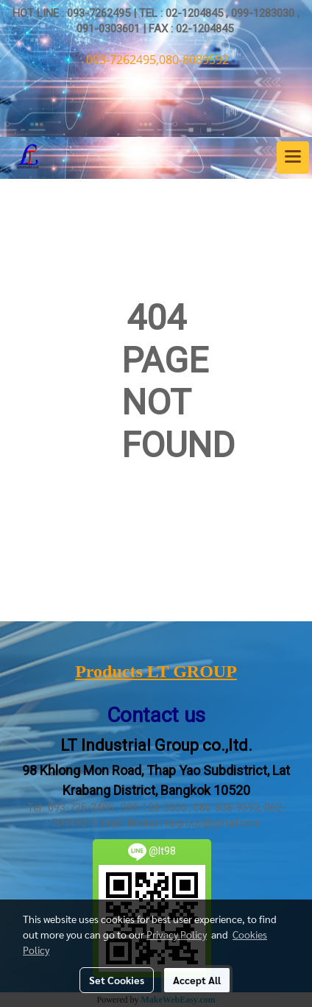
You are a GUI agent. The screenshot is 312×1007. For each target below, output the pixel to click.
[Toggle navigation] (293, 157)
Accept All (197, 979)
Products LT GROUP (156, 671)
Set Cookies (116, 979)
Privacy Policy (176, 934)
